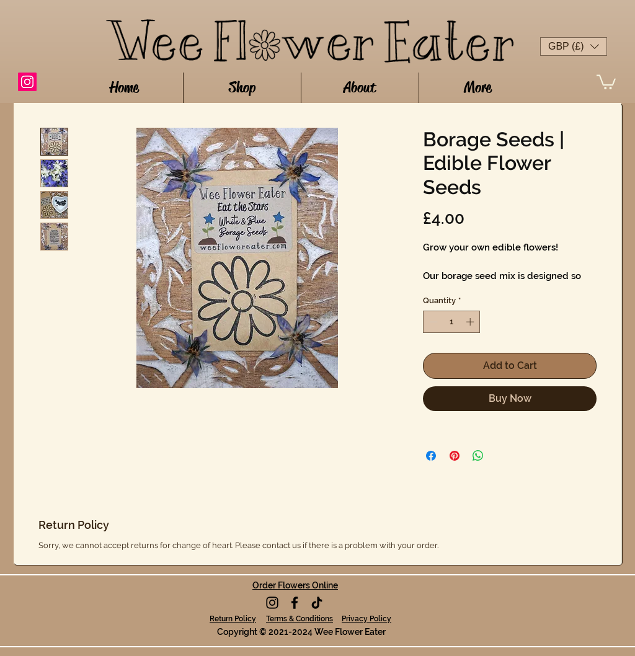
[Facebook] (294, 603)
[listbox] (573, 46)
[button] (573, 46)
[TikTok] (317, 603)
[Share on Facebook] (431, 455)
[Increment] (471, 321)
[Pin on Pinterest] (454, 455)
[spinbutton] (452, 321)
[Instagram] (27, 82)
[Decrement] (432, 321)
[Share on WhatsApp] (478, 455)
